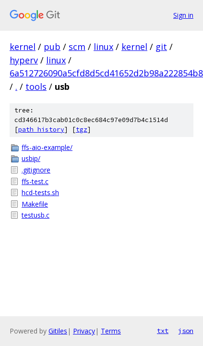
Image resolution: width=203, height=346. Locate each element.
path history (41, 129)
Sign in (183, 15)
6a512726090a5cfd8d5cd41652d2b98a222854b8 (106, 73)
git (161, 46)
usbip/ (31, 158)
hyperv (24, 60)
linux (103, 46)
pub (52, 46)
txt (162, 330)
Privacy (84, 330)
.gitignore (36, 169)
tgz (81, 129)
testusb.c (35, 215)
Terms (111, 330)
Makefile (35, 204)
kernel (23, 46)
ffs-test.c (35, 181)
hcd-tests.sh (40, 192)
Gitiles (57, 330)
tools (36, 86)
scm (77, 46)
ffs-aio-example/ (47, 147)
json (185, 330)
